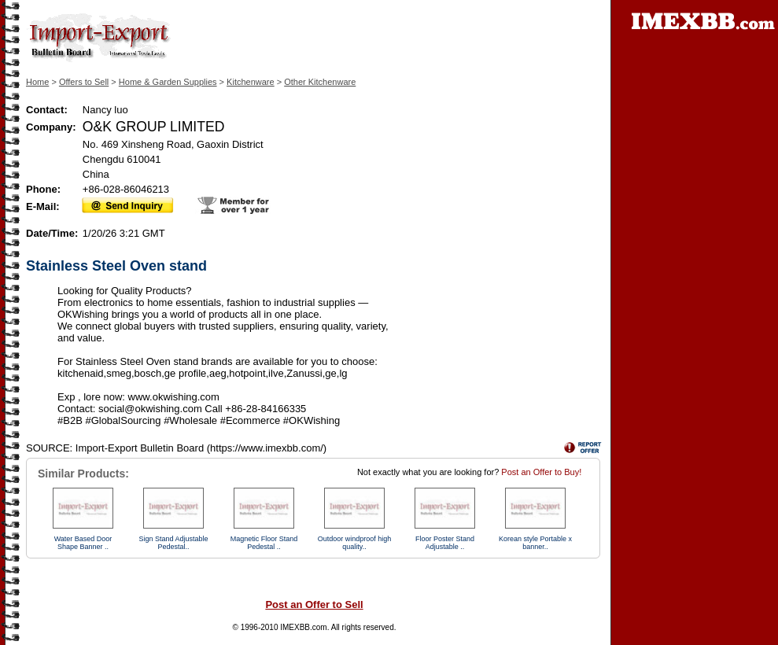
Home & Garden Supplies (168, 82)
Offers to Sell (84, 82)
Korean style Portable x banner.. (535, 543)
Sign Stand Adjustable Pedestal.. (173, 543)
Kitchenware (251, 82)
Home (37, 82)
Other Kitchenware (320, 82)
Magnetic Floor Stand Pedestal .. (264, 543)
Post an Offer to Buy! (541, 472)
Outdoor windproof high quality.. (355, 543)
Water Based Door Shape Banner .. (83, 543)
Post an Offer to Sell (314, 604)
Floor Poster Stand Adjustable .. (444, 543)
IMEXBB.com (303, 627)
